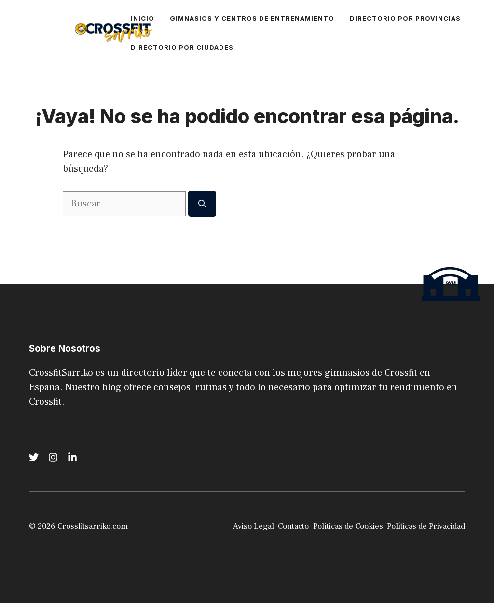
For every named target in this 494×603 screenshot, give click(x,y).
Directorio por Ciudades (182, 47)
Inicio (142, 18)
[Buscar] (202, 204)
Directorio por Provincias (405, 18)
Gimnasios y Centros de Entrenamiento (252, 18)
